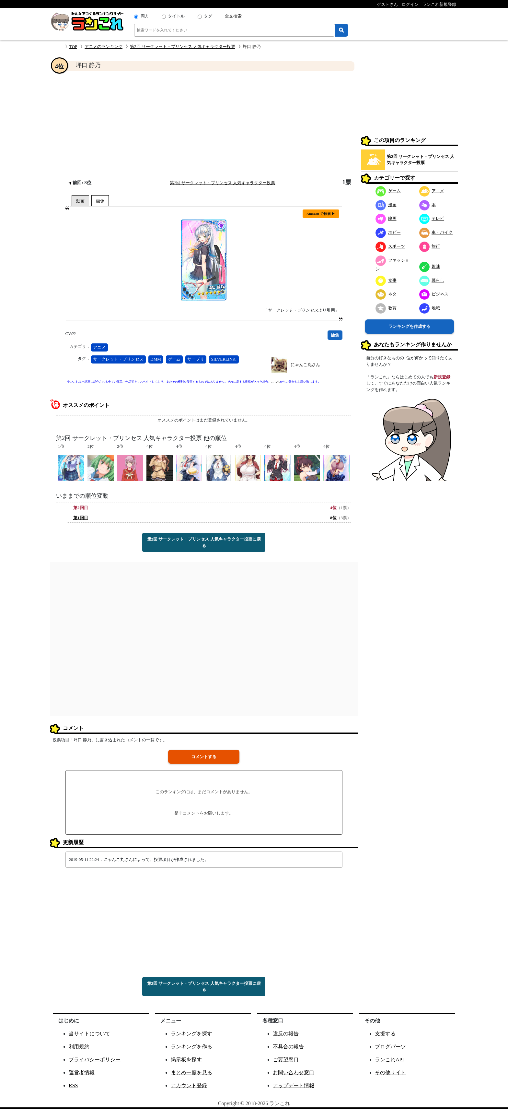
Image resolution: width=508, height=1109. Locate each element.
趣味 (429, 266)
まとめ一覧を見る (191, 1072)
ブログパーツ (390, 1046)
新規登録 (441, 377)
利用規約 (79, 1046)
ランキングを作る (191, 1046)
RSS (73, 1085)
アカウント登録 (189, 1085)
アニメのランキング (103, 46)
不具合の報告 (288, 1046)
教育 (386, 307)
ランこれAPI (389, 1059)
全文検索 (233, 16)
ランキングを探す (191, 1033)
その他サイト (390, 1072)
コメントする (203, 756)
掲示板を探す (186, 1059)
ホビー (388, 232)
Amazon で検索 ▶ (320, 214)
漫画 (386, 204)
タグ (208, 16)
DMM (155, 359)
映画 (386, 218)
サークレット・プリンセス (118, 359)
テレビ (431, 218)
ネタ (386, 294)
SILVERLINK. (224, 359)
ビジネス (434, 294)
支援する (385, 1033)
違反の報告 (286, 1033)
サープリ (195, 359)
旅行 (429, 246)
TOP (73, 46)
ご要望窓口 (286, 1059)
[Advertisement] (203, 125)
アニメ (99, 347)
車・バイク (436, 232)
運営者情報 (82, 1072)
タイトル (176, 16)
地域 (429, 307)
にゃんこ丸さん (305, 364)
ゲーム (174, 359)
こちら (275, 381)
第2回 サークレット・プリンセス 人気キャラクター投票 (182, 46)
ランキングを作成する (409, 326)
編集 (335, 335)
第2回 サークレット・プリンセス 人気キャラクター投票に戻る (204, 542)
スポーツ (390, 246)
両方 (145, 16)
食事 (386, 280)
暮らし (431, 280)
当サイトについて (89, 1033)
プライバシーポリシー (95, 1059)
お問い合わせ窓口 (293, 1072)
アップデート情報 (293, 1085)
